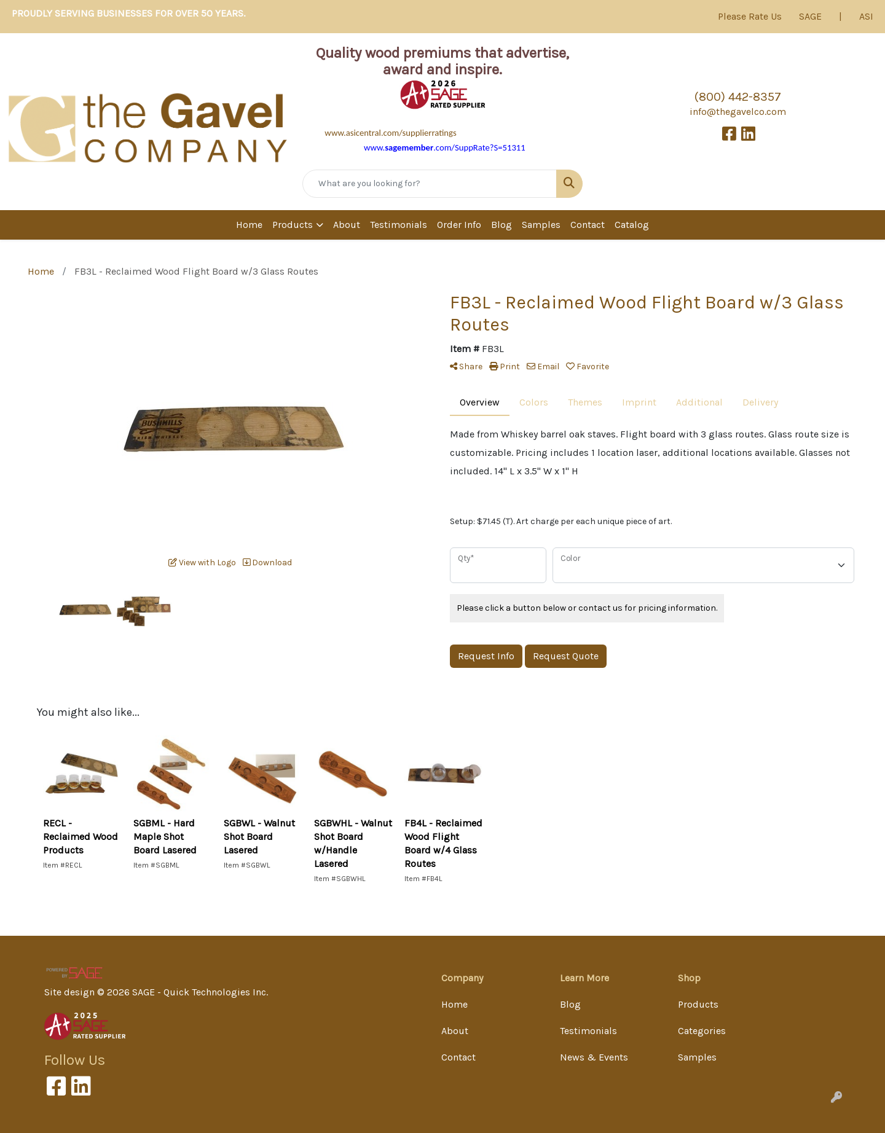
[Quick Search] (429, 184)
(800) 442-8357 (737, 97)
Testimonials (398, 224)
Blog (501, 224)
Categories (702, 1031)
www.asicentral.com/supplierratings (390, 132)
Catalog (632, 224)
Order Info (459, 224)
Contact (587, 224)
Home (249, 224)
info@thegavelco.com (738, 111)
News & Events (594, 1057)
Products (292, 224)
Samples (541, 224)
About (346, 224)
